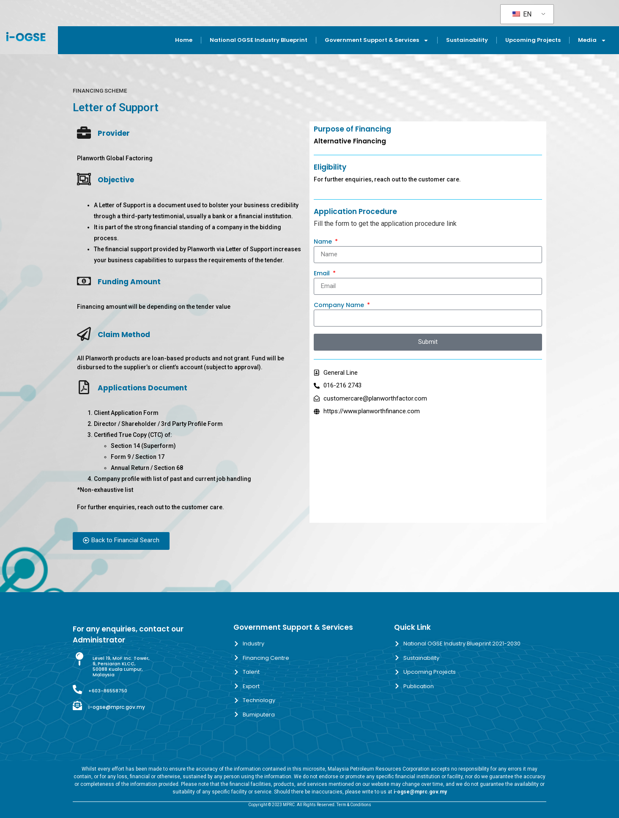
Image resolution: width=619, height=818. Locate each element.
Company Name (340, 305)
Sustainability (467, 40)
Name (324, 242)
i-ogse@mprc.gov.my (116, 707)
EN (521, 14)
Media (592, 40)
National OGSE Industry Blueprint (258, 40)
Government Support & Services (377, 40)
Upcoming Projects (533, 40)
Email (322, 273)
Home (183, 40)
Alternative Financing (350, 141)
